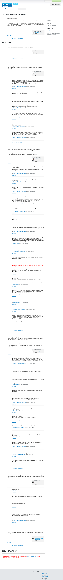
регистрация (57, 4)
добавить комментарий (18, 38)
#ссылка (9, 35)
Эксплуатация (14, 8)
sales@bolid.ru (45, 576)
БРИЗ (9, 29)
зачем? (21, 557)
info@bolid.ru (44, 573)
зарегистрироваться (31, 556)
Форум (9, 8)
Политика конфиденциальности (16, 574)
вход (53, 4)
